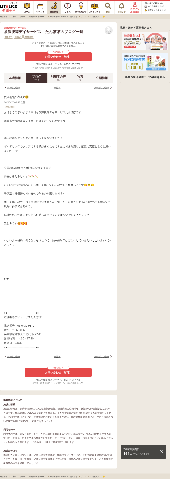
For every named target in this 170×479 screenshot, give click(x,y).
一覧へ (57, 87)
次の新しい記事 (101, 87)
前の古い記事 (13, 87)
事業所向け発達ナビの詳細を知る (145, 77)
